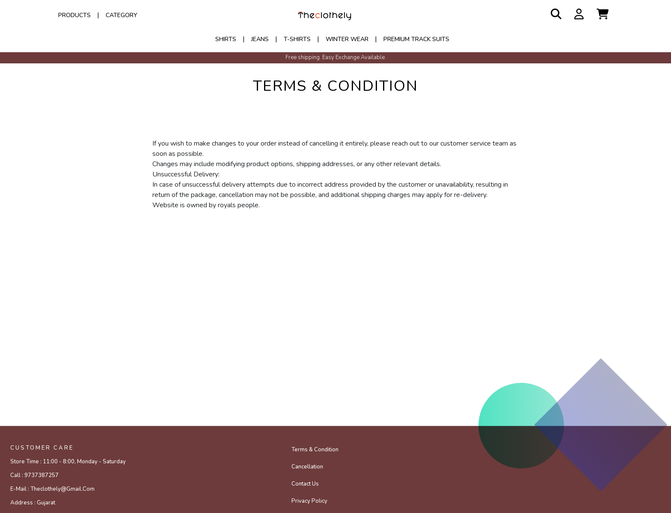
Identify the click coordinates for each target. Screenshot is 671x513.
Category (121, 15)
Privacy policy (309, 501)
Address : (32, 503)
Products (74, 15)
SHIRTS (225, 39)
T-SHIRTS (297, 39)
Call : (34, 475)
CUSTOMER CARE (42, 448)
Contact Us (305, 484)
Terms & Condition (314, 449)
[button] (602, 15)
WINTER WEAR (347, 39)
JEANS (260, 39)
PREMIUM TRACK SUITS (416, 39)
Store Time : (68, 461)
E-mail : (52, 489)
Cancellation (307, 467)
